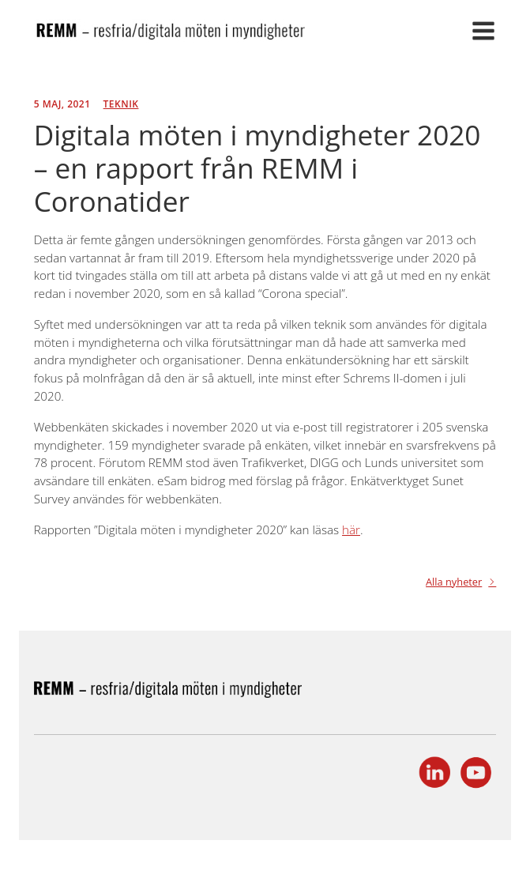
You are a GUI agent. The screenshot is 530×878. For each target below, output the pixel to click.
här (351, 529)
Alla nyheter (454, 583)
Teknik (121, 104)
